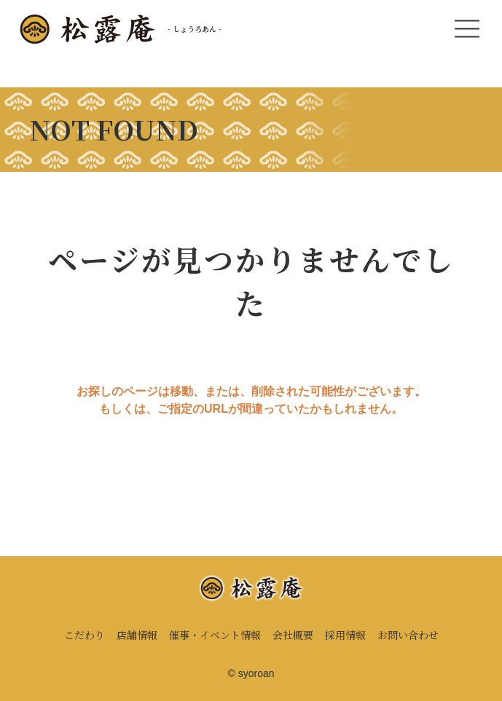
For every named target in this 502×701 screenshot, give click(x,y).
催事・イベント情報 (215, 634)
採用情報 (345, 634)
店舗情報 (137, 634)
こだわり (84, 634)
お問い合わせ (408, 634)
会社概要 (292, 634)
